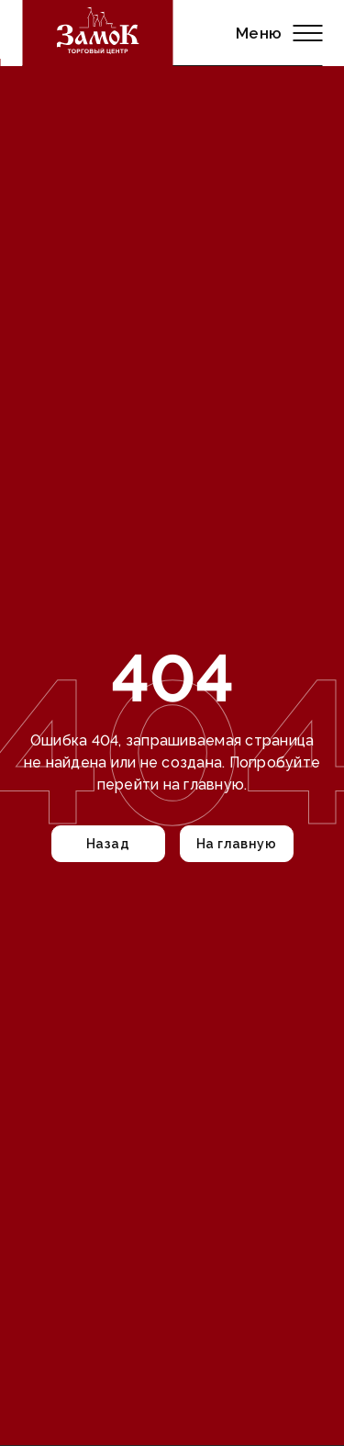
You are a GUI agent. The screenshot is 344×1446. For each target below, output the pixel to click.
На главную (236, 843)
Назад (107, 843)
